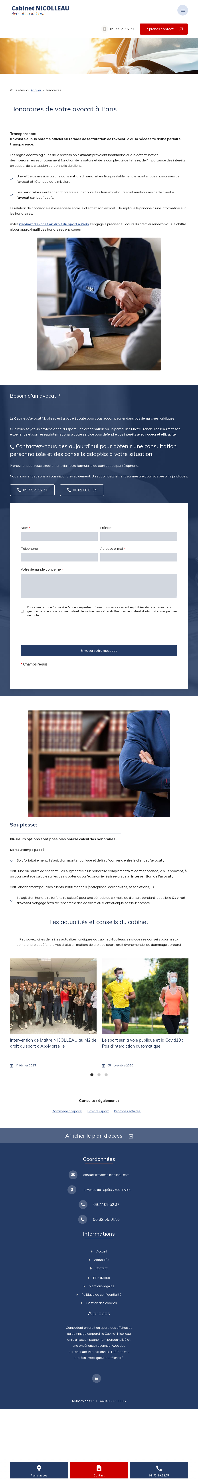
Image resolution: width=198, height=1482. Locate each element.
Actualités (99, 1260)
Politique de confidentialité (99, 1294)
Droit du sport (98, 1111)
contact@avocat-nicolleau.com (106, 1175)
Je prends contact (164, 29)
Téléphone (29, 548)
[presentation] (54, 639)
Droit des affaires (127, 1111)
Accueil (36, 90)
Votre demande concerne (42, 569)
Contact (99, 1268)
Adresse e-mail (113, 548)
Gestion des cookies (99, 1303)
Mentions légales (99, 1286)
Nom (25, 527)
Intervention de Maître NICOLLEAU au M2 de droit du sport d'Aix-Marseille (53, 1043)
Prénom (106, 527)
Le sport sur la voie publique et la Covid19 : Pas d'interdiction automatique (142, 1043)
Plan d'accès (39, 1475)
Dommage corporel (67, 1111)
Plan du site (99, 1278)
